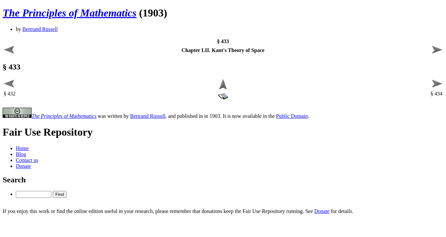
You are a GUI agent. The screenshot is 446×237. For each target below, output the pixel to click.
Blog (21, 154)
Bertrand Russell (40, 29)
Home (22, 148)
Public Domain (292, 116)
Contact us (27, 160)
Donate (23, 166)
